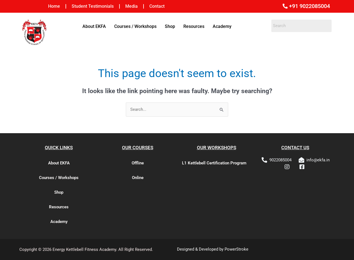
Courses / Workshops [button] (135, 26)
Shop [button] (170, 26)
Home (54, 6)
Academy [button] (222, 26)
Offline (138, 163)
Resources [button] (193, 26)
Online (138, 177)
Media (131, 6)
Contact (157, 6)
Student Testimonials (93, 6)
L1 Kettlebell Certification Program (214, 163)
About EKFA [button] (94, 26)
